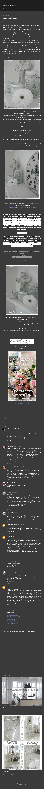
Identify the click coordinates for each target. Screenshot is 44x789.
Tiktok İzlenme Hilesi (12, 615)
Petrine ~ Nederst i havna (14, 483)
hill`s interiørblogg (12, 572)
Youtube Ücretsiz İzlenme (14, 616)
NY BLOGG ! (6, 707)
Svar (8, 443)
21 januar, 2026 (15, 610)
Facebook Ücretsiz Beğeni (14, 618)
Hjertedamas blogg (12, 524)
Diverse (8, 420)
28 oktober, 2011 (16, 586)
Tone (8, 492)
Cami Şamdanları (11, 625)
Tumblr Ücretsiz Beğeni (13, 622)
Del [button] (3, 418)
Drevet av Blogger (22, 784)
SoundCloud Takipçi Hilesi (14, 619)
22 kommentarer (9, 710)
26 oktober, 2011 (21, 572)
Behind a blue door (9, 5)
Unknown (9, 536)
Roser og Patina (11, 512)
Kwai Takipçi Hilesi (12, 620)
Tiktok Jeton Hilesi (12, 623)
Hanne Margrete (11, 446)
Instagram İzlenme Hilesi (13, 613)
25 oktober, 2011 (24, 428)
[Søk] (41, 2)
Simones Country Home (13, 428)
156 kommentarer (9, 774)
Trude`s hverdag (11, 466)
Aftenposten (37, 203)
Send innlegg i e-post (9, 418)
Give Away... (6, 772)
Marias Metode (10, 207)
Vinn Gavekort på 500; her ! (22, 403)
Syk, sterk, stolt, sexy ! (22, 260)
